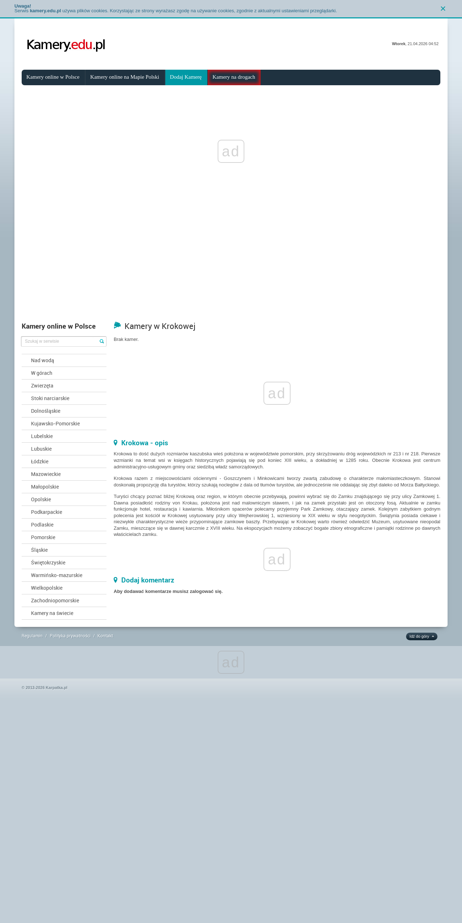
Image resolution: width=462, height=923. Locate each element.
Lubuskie (41, 448)
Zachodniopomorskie (55, 600)
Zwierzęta (42, 385)
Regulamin (32, 635)
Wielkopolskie (46, 587)
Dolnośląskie (45, 410)
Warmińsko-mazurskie (56, 575)
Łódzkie (39, 461)
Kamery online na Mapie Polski (124, 77)
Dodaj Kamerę (186, 77)
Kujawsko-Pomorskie (55, 423)
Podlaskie (42, 524)
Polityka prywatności (70, 635)
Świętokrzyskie (48, 562)
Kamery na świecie (52, 613)
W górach (41, 372)
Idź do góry (419, 636)
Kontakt (105, 635)
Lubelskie (42, 436)
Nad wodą (42, 360)
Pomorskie (43, 537)
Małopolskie (45, 486)
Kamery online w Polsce (52, 77)
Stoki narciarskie (50, 398)
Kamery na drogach (234, 77)
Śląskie (39, 549)
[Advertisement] (231, 264)
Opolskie (41, 499)
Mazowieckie (46, 474)
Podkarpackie (46, 511)
